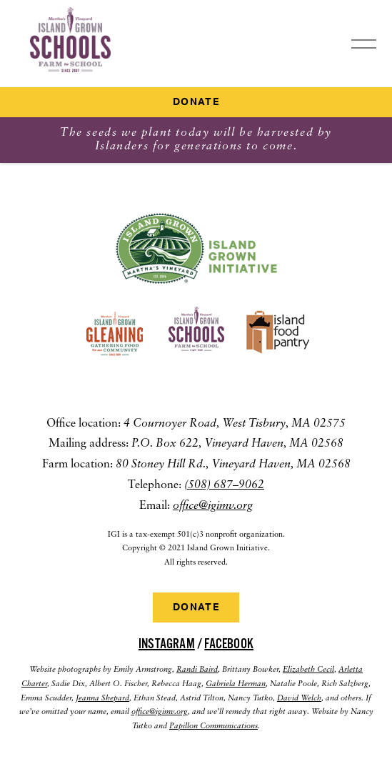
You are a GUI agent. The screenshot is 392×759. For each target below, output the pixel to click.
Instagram (167, 644)
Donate (196, 102)
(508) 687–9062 (224, 485)
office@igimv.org (213, 506)
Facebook (228, 644)
